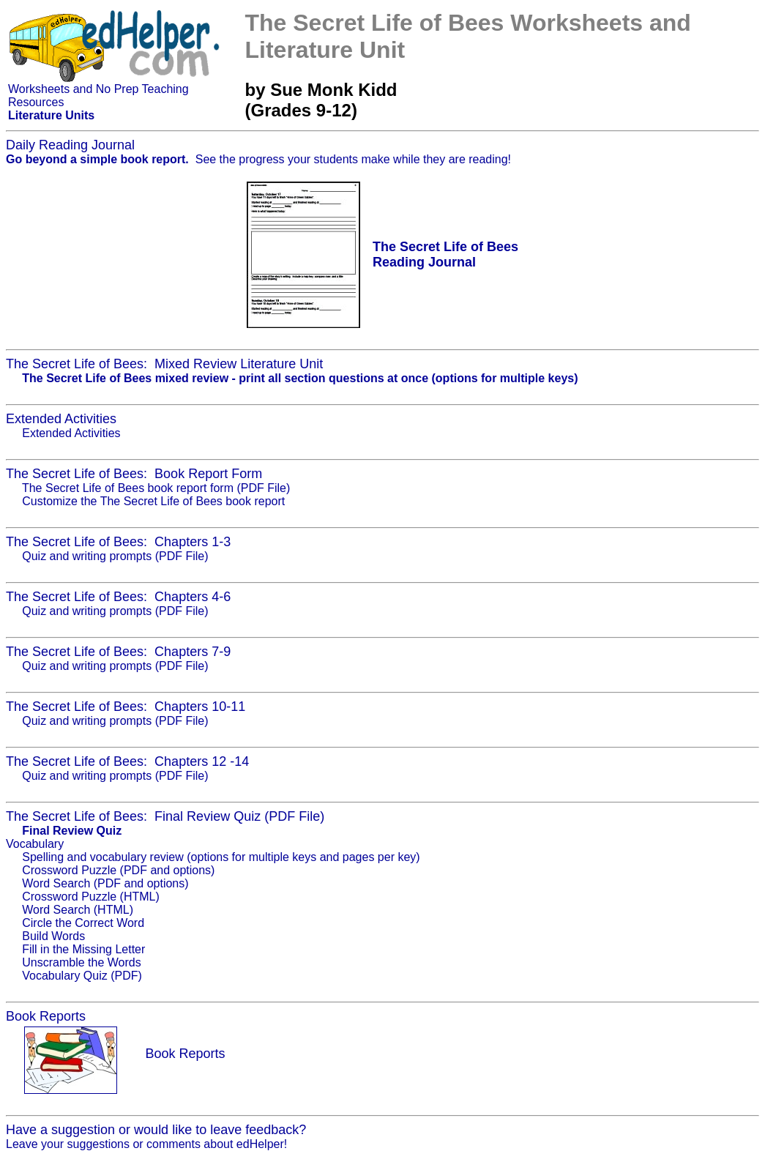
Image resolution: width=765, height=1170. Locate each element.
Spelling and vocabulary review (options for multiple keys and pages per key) (220, 857)
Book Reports (185, 1053)
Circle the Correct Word (83, 923)
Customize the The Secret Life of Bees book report (153, 501)
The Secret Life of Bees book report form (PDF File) (156, 488)
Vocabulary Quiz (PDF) (82, 975)
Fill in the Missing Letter (83, 949)
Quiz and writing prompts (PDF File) (115, 556)
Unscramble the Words (81, 962)
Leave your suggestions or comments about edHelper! (146, 1144)
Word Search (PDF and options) (105, 883)
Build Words (53, 936)
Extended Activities (71, 433)
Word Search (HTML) (77, 909)
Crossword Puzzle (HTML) (91, 896)
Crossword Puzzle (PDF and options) (118, 870)
